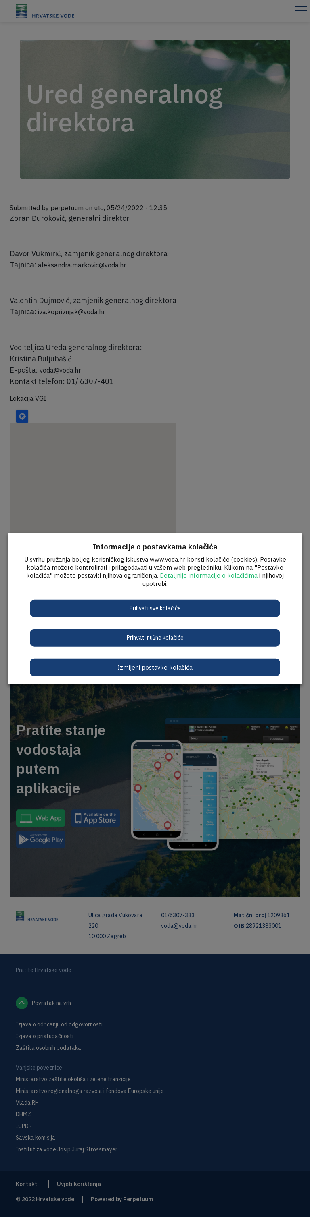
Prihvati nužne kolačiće (155, 637)
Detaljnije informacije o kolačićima (209, 575)
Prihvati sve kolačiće (155, 608)
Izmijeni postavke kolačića (155, 667)
